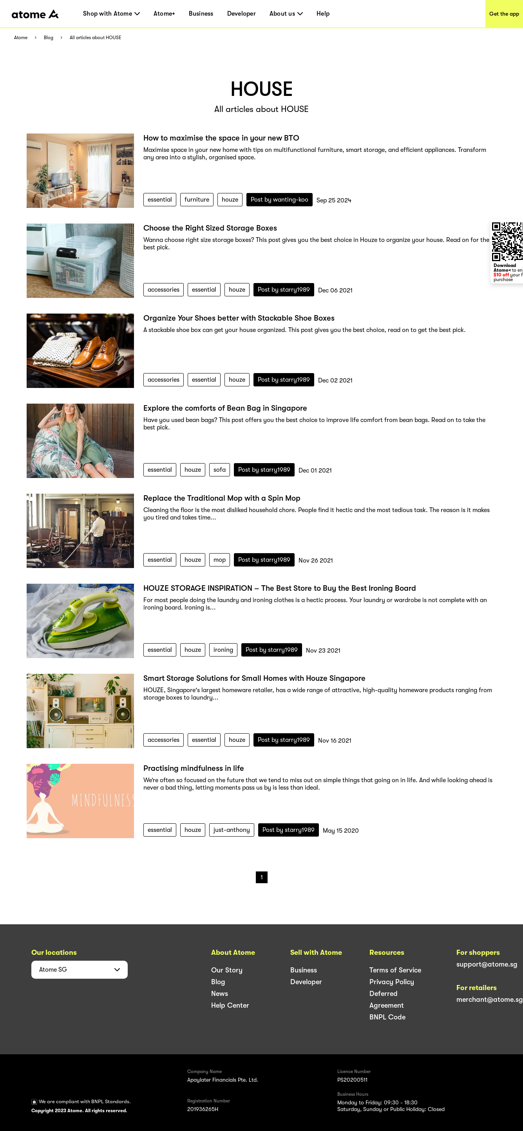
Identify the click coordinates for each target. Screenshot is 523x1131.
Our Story (226, 970)
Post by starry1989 (284, 289)
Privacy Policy (391, 982)
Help (323, 13)
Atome (20, 37)
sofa (220, 469)
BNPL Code (387, 1017)
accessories (163, 289)
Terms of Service (395, 970)
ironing (223, 649)
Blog (48, 37)
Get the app (504, 14)
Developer (241, 13)
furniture (197, 199)
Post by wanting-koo (279, 199)
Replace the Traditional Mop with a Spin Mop (221, 498)
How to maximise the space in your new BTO (221, 138)
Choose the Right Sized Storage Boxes (210, 228)
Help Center (230, 1005)
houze (230, 199)
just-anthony (232, 829)
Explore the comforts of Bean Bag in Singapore (225, 408)
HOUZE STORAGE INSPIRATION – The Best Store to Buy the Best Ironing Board (279, 588)
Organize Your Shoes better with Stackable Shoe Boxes (239, 318)
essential (160, 199)
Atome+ (165, 13)
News (219, 994)
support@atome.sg (487, 964)
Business (201, 13)
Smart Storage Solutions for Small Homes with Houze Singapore (254, 678)
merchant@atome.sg (489, 999)
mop (220, 559)
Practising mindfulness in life (193, 768)
